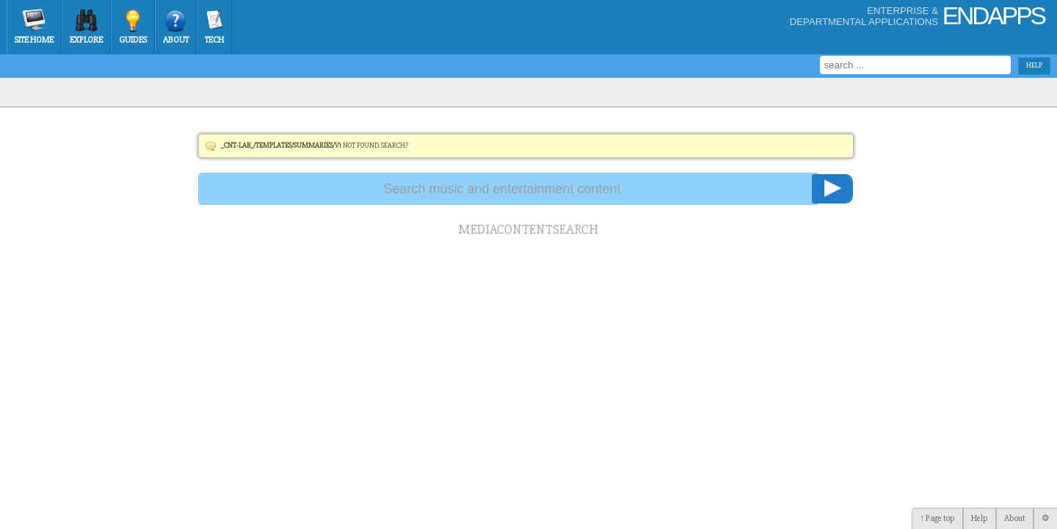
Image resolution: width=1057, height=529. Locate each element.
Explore (86, 40)
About (176, 40)
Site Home (34, 40)
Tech (214, 40)
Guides (133, 40)
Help (979, 518)
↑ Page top (937, 518)
